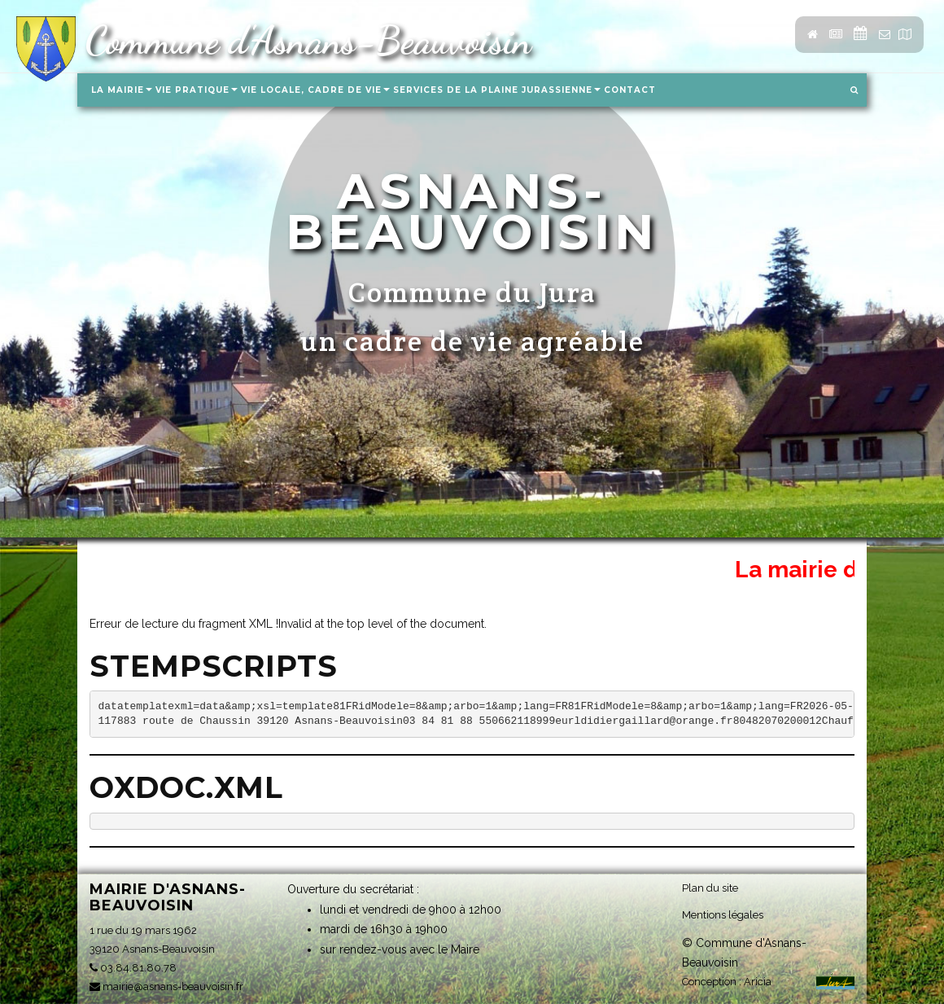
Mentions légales (722, 915)
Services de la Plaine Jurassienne (497, 90)
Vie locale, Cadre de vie (315, 90)
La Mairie (121, 90)
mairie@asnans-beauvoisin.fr (166, 986)
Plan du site (710, 888)
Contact (630, 90)
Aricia (757, 982)
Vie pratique (196, 90)
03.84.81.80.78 (133, 968)
